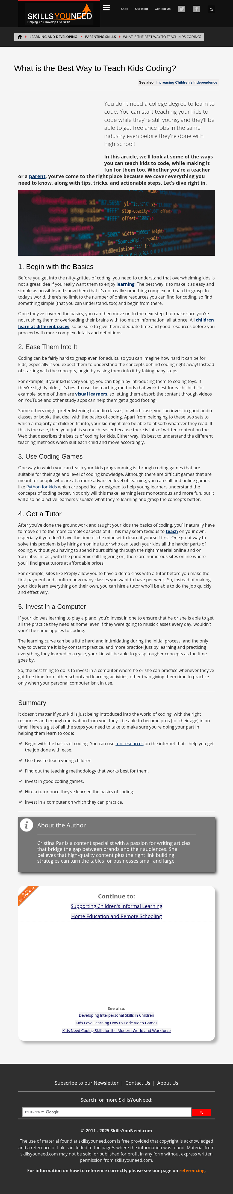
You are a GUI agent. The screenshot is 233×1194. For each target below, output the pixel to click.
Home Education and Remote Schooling (116, 916)
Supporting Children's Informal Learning (116, 906)
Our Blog (141, 8)
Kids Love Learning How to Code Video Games (116, 1022)
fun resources (130, 744)
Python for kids (41, 487)
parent (37, 176)
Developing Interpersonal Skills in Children (116, 1015)
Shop (124, 8)
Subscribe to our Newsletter (87, 1083)
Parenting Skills (100, 36)
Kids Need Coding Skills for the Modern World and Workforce (116, 1030)
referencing (192, 1171)
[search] (106, 1112)
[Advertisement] (59, 134)
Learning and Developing (53, 36)
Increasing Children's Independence (187, 82)
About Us (167, 1083)
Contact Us (162, 8)
